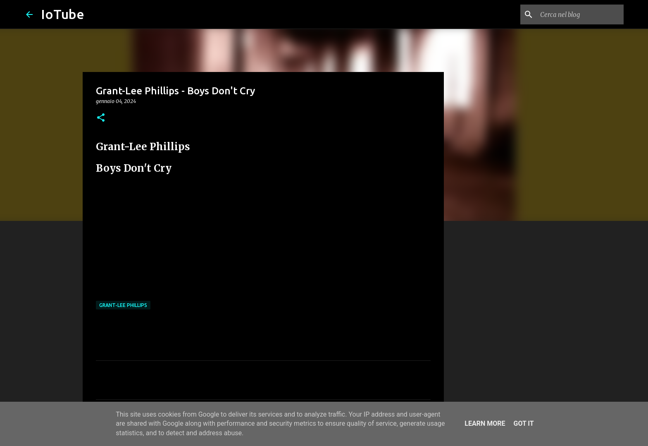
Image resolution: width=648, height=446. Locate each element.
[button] (101, 118)
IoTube (62, 14)
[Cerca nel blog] (580, 14)
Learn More (485, 423)
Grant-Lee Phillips (123, 305)
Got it (523, 423)
